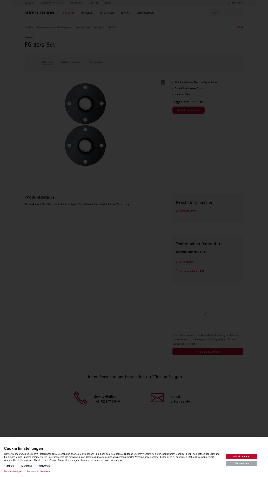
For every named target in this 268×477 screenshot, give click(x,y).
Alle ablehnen (241, 463)
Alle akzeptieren (241, 456)
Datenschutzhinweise (38, 471)
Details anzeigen (13, 471)
